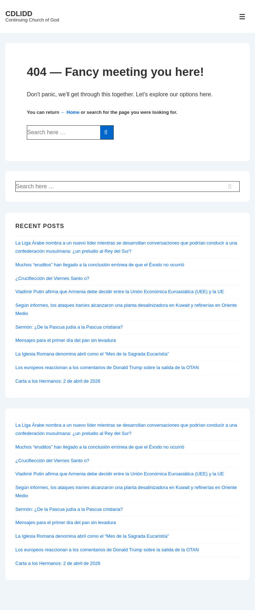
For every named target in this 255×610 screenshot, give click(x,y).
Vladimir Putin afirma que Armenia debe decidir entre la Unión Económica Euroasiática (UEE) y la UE (119, 291)
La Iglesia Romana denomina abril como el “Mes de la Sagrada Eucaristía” (92, 354)
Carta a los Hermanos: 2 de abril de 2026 (57, 381)
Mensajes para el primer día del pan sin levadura (65, 340)
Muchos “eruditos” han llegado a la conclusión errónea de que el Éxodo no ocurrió (99, 264)
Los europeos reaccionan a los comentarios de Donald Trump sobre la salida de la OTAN (107, 367)
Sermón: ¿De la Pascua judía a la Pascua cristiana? (69, 327)
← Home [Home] (69, 112)
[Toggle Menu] (242, 17)
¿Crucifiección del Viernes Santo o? (52, 278)
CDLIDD (19, 14)
